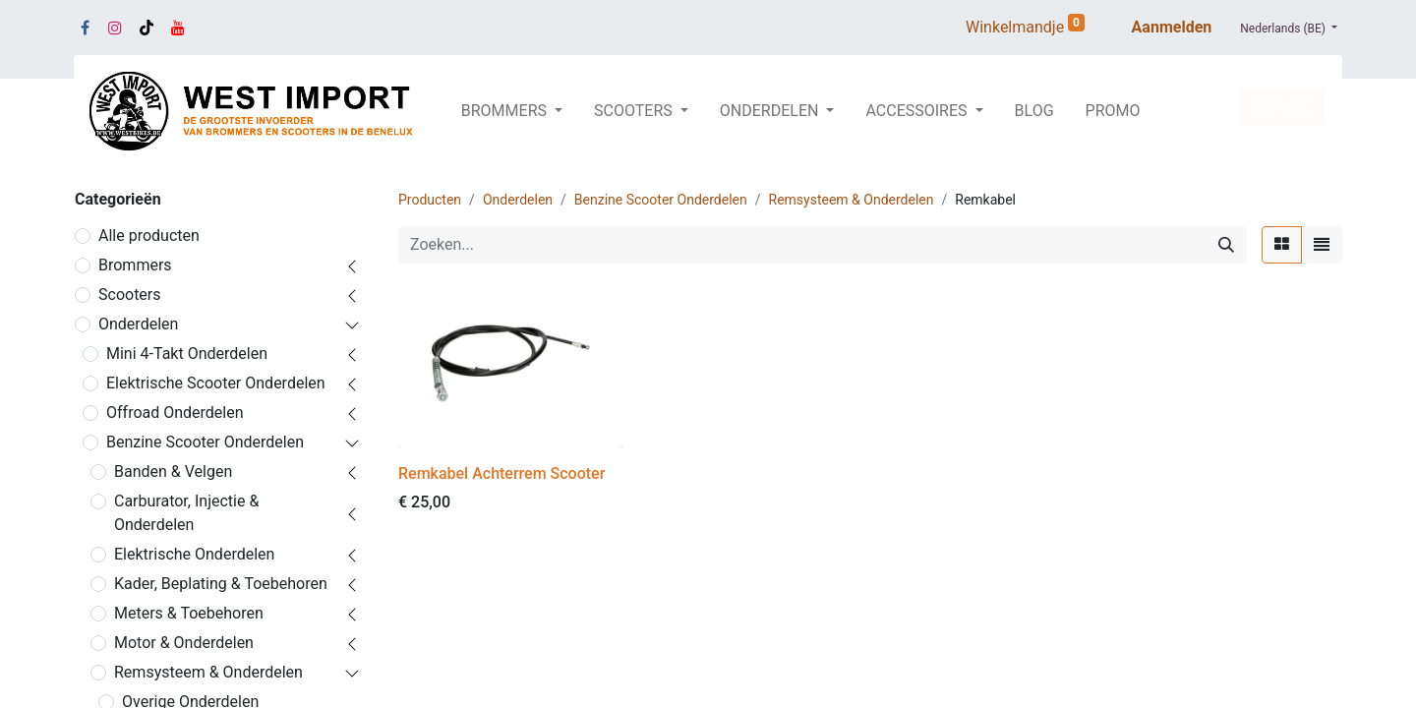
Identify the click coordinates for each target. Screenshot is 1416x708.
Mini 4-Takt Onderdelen (186, 353)
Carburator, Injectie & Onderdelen (186, 513)
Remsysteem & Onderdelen (208, 672)
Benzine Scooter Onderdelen (205, 442)
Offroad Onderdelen (175, 412)
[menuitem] (1034, 111)
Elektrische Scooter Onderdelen (215, 383)
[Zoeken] (1226, 245)
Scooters (129, 294)
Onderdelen (138, 324)
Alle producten (149, 235)
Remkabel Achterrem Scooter (501, 473)
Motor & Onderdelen (184, 642)
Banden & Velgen (173, 471)
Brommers (135, 265)
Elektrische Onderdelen (194, 554)
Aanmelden (1172, 27)
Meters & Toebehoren (189, 613)
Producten (429, 199)
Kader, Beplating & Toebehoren (220, 583)
